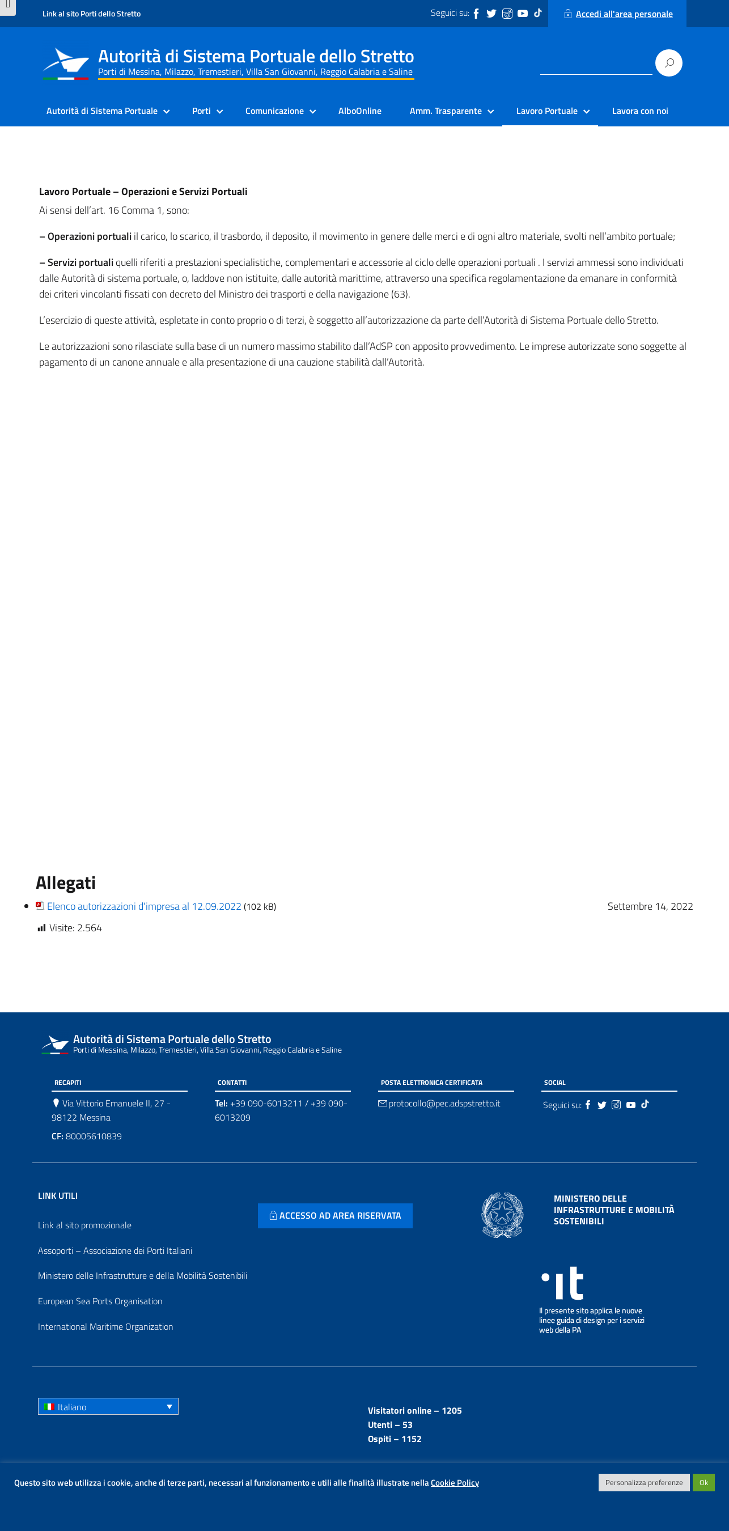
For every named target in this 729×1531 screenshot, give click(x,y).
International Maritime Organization (105, 1326)
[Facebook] (477, 14)
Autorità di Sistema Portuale (102, 110)
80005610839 (87, 1136)
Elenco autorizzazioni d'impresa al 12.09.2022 (144, 906)
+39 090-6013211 (266, 1103)
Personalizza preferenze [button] (644, 1482)
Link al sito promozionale (85, 1225)
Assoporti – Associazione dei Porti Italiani (115, 1250)
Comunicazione (274, 110)
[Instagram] (508, 14)
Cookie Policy (455, 1482)
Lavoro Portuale (547, 110)
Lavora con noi (640, 110)
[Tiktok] (539, 14)
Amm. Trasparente (446, 110)
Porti (201, 110)
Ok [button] (704, 1482)
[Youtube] (524, 14)
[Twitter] (493, 14)
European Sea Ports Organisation (100, 1301)
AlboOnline (360, 110)
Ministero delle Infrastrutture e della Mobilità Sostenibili (142, 1275)
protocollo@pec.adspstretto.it (445, 1103)
